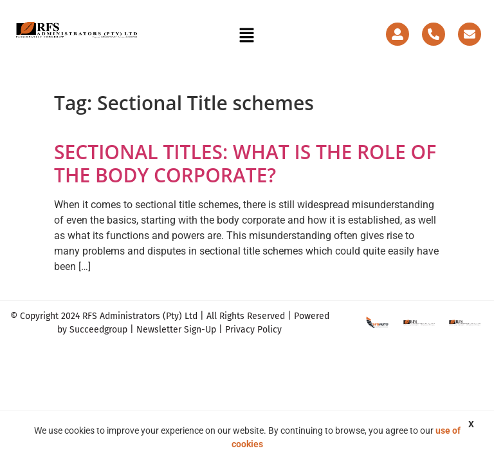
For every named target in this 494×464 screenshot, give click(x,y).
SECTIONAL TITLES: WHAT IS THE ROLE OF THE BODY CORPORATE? (245, 163)
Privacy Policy (253, 329)
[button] (247, 36)
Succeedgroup (98, 329)
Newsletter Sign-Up (176, 329)
